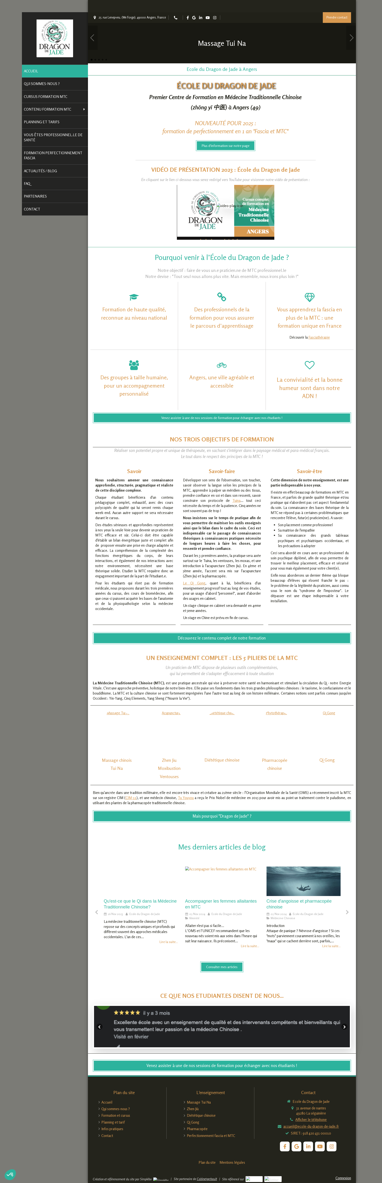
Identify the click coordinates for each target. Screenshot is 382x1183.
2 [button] (95, 59)
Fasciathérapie (319, 337)
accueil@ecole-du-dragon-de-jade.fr (311, 1126)
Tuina (236, 821)
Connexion (343, 1178)
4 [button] (102, 59)
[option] (222, 37)
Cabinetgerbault (207, 1179)
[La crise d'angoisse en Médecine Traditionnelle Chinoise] (304, 881)
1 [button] (91, 59)
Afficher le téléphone (311, 1119)
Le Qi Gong (194, 904)
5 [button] (106, 59)
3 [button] (99, 59)
